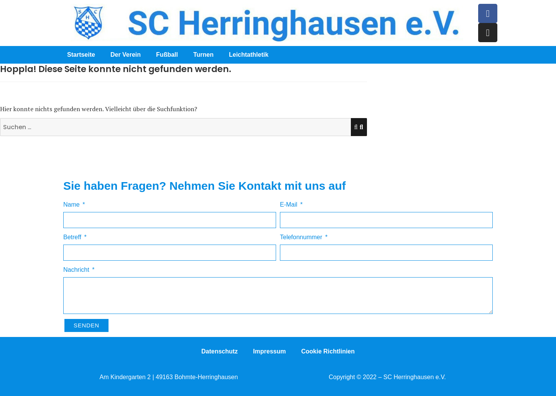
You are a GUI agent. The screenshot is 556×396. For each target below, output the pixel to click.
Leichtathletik (248, 54)
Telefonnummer (302, 237)
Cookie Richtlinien (328, 351)
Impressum (269, 351)
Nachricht (77, 269)
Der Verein (125, 54)
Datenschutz (219, 351)
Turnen (203, 54)
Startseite (81, 54)
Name (72, 204)
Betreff (73, 237)
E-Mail (289, 204)
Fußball (167, 54)
